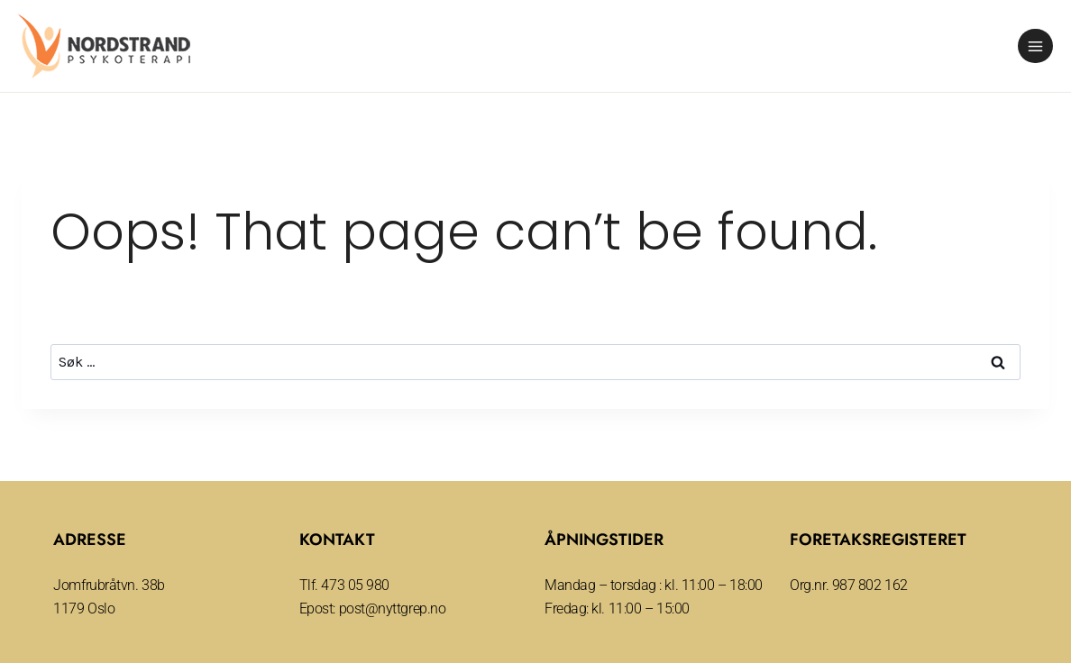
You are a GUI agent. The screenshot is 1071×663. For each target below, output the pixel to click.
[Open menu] (1035, 46)
